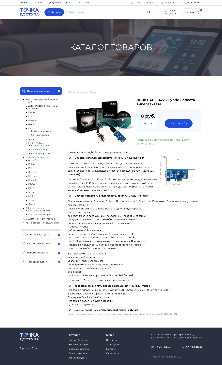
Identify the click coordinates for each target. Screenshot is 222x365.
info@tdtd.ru (171, 2)
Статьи (38, 2)
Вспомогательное (37, 252)
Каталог (56, 12)
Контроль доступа (38, 234)
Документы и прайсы (60, 2)
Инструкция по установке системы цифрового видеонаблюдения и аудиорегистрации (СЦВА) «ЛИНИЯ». (123, 314)
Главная (24, 2)
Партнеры (111, 340)
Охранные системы (39, 243)
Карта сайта (112, 353)
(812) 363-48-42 (194, 2)
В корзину (178, 123)
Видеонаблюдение (38, 91)
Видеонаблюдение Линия (82, 92)
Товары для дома (37, 262)
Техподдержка (113, 344)
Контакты (84, 2)
